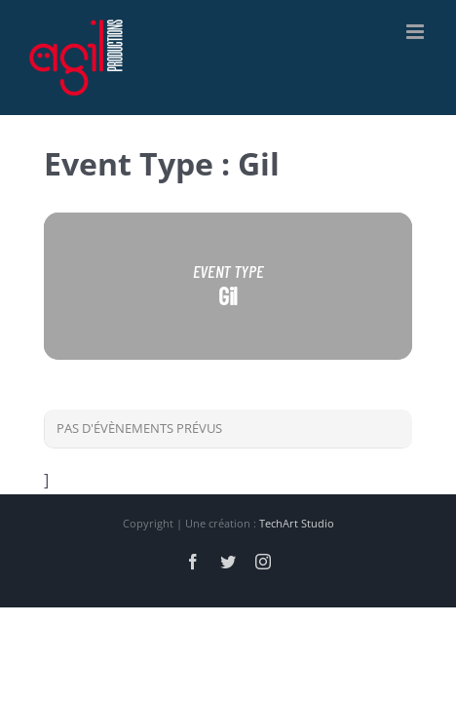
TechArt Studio (296, 523)
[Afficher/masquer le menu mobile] (416, 31)
